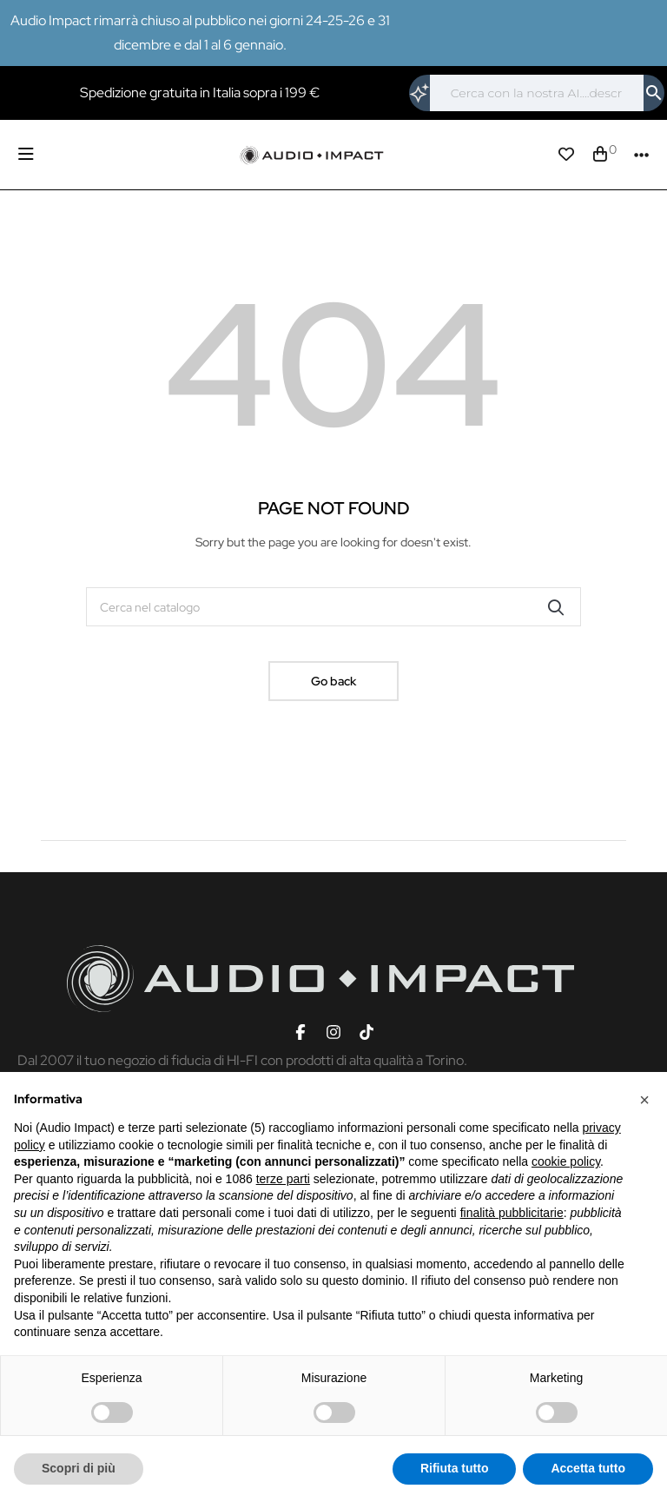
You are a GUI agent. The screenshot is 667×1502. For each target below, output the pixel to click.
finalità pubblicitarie (512, 1213)
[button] (644, 1100)
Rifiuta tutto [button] (454, 1468)
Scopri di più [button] (79, 1468)
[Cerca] (537, 93)
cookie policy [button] (566, 1161)
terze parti (283, 1179)
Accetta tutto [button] (588, 1468)
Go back (333, 681)
